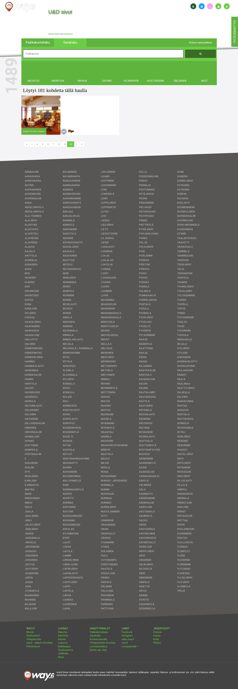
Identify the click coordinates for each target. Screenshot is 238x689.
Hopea (157, 635)
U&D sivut (60, 12)
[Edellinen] (32, 144)
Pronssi (157, 632)
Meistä (30, 632)
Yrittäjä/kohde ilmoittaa (102, 642)
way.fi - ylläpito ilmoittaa (39, 642)
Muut (61, 657)
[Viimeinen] (82, 144)
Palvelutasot (33, 646)
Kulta (156, 639)
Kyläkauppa (64, 646)
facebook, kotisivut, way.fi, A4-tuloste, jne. (60, 34)
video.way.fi (128, 639)
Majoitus (62, 632)
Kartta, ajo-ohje (98, 649)
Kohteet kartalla (98, 639)
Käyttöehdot (33, 635)
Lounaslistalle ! (130, 646)
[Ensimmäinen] (27, 144)
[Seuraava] (76, 144)
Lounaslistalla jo (99, 646)
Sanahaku (95, 635)
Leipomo (63, 642)
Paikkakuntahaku (99, 632)
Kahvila (62, 639)
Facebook (127, 632)
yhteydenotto (234, 31)
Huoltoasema (65, 649)
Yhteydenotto (33, 639)
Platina (157, 642)
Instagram (127, 635)
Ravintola (63, 635)
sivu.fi (125, 642)
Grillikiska (63, 653)
